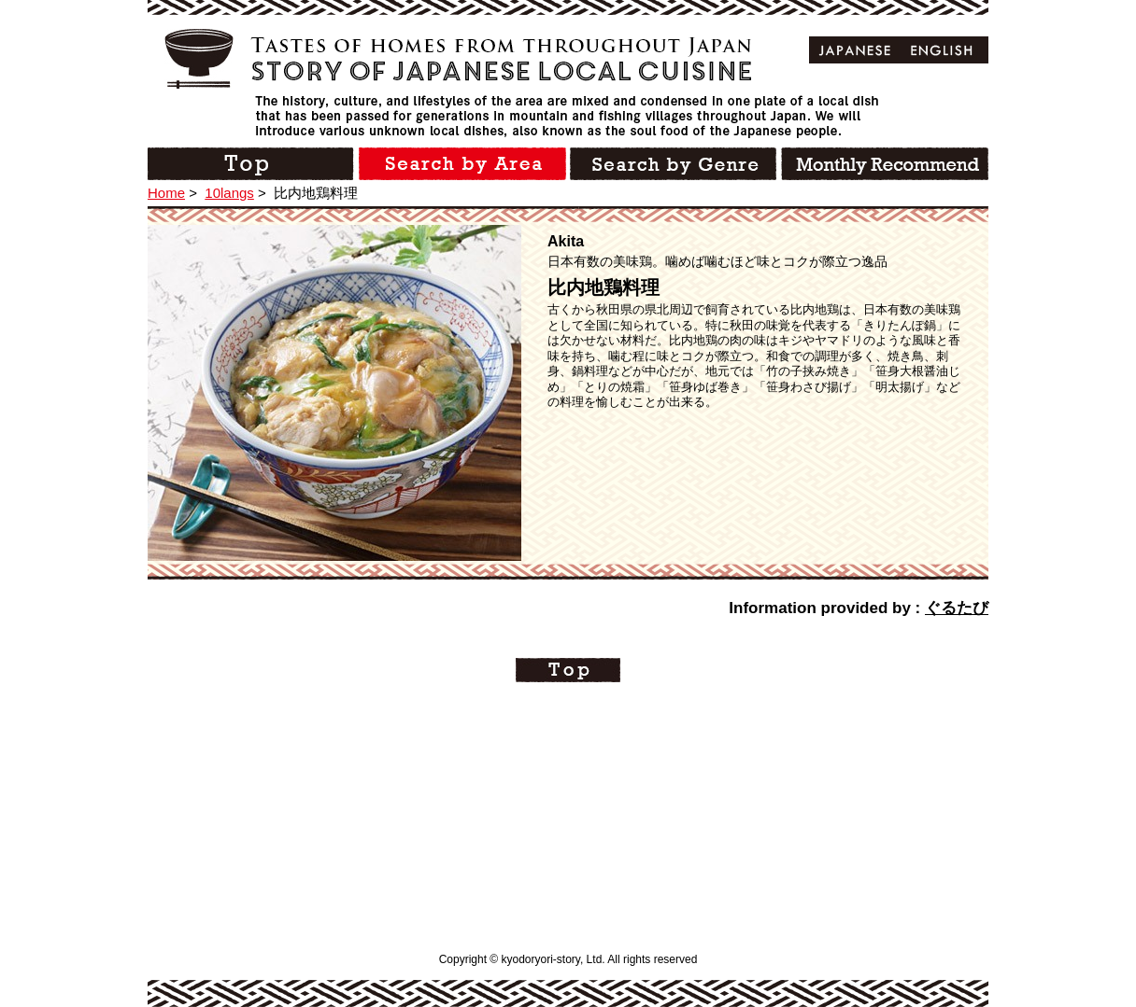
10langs (229, 193)
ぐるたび (956, 608)
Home (166, 193)
